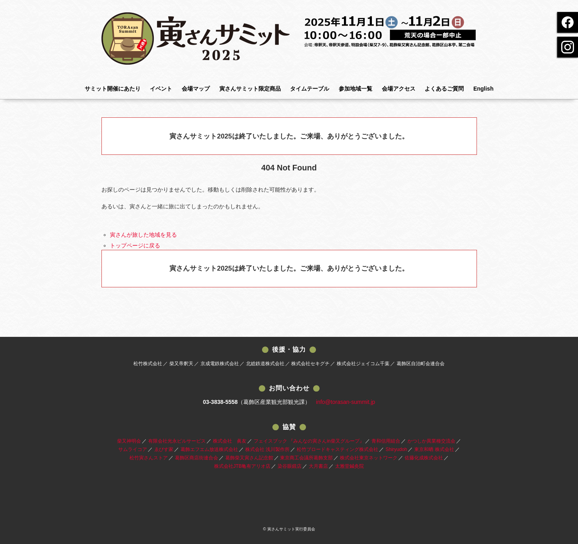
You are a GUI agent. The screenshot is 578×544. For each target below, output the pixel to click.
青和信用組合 (385, 441)
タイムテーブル (309, 88)
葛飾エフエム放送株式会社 (209, 449)
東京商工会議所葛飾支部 (306, 458)
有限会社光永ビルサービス (177, 441)
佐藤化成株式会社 (424, 458)
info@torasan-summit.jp (345, 402)
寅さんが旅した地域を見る (143, 234)
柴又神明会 (129, 441)
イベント (161, 88)
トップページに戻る (135, 245)
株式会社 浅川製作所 (267, 449)
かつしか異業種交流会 (431, 441)
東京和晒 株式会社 (434, 449)
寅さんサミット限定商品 (250, 88)
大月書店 (318, 466)
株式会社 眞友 (229, 441)
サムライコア (132, 449)
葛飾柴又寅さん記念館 (249, 458)
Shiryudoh (396, 449)
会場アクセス (398, 88)
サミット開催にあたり (113, 88)
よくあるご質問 (444, 88)
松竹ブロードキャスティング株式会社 (337, 449)
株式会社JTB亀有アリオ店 (242, 466)
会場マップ (196, 88)
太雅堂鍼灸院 (349, 466)
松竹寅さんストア (148, 458)
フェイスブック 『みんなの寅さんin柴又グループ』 (309, 441)
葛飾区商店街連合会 (196, 458)
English (483, 88)
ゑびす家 (163, 449)
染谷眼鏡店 (290, 466)
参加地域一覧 (355, 88)
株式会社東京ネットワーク (368, 458)
